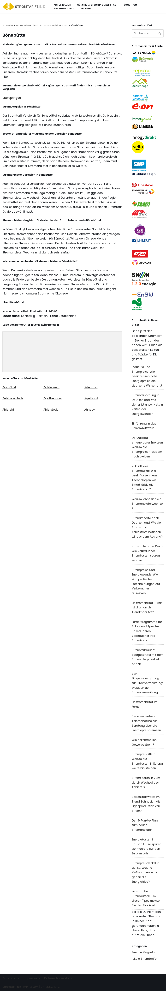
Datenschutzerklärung (59, 983)
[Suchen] (144, 33)
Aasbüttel (9, 389)
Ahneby (89, 411)
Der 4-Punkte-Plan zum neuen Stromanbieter (145, 829)
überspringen (11, 98)
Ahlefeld (8, 411)
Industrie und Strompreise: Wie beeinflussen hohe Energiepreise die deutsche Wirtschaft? (147, 377)
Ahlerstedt (50, 411)
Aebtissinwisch (12, 400)
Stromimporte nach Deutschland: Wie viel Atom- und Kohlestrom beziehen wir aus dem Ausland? (147, 529)
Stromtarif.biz (11, 992)
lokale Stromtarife (144, 964)
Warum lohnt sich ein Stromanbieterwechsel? (148, 505)
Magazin (86, 8)
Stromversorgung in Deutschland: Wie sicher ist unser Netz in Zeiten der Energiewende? (147, 406)
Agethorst (91, 400)
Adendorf (90, 389)
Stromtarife (11, 983)
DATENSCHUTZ (50, 992)
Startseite (7, 25)
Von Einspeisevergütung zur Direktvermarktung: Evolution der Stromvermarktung (147, 686)
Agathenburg (52, 400)
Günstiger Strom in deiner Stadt (97, 4)
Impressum (32, 983)
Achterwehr (51, 389)
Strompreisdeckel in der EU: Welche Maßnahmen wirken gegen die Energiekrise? (146, 876)
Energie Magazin (143, 957)
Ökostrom (130, 4)
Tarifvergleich (61, 4)
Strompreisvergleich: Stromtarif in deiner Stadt (42, 25)
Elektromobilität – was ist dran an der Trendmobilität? (147, 610)
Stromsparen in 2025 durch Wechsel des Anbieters (146, 786)
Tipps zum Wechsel (63, 8)
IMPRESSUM (30, 992)
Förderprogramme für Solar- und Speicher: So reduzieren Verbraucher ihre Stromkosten (147, 634)
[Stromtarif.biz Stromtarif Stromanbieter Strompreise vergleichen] (24, 7)
